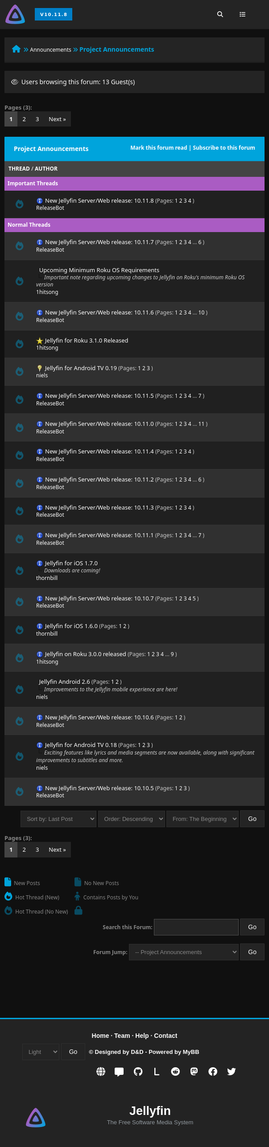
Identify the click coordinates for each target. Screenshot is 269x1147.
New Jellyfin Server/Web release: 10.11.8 (99, 200)
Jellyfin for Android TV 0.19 (81, 368)
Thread (19, 168)
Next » (57, 119)
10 (202, 312)
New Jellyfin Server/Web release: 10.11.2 (99, 479)
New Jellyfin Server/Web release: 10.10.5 (99, 788)
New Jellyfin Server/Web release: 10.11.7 (99, 242)
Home (100, 1035)
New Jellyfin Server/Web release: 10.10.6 (99, 717)
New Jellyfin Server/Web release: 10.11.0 (99, 424)
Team (122, 1035)
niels (42, 375)
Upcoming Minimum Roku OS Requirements (99, 270)
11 (202, 424)
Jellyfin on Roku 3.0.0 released (85, 654)
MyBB (191, 1052)
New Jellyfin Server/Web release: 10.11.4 (99, 451)
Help (142, 1035)
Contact (165, 1035)
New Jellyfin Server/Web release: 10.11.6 (99, 312)
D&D (137, 1052)
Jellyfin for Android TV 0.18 (81, 745)
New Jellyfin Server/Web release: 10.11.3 (99, 507)
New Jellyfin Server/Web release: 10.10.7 (99, 598)
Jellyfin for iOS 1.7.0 (71, 563)
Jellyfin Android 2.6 (64, 682)
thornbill (47, 578)
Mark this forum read (158, 147)
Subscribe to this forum (224, 147)
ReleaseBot (50, 208)
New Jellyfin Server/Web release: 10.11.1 (99, 535)
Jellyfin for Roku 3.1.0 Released (86, 340)
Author (46, 168)
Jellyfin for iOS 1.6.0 (71, 626)
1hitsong (47, 292)
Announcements (50, 49)
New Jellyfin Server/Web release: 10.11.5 (99, 396)
